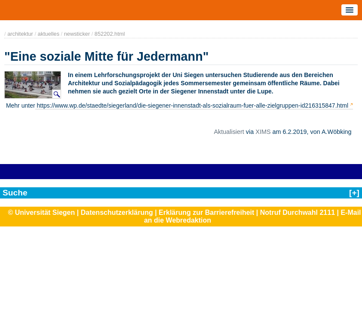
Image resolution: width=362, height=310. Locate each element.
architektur (20, 34)
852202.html (110, 34)
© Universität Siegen (41, 212)
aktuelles (49, 34)
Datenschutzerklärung (117, 212)
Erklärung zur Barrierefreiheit (206, 212)
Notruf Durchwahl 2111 (297, 212)
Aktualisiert (229, 131)
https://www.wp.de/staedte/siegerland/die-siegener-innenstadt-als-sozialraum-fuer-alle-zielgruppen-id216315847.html (191, 105)
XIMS (262, 131)
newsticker (77, 34)
